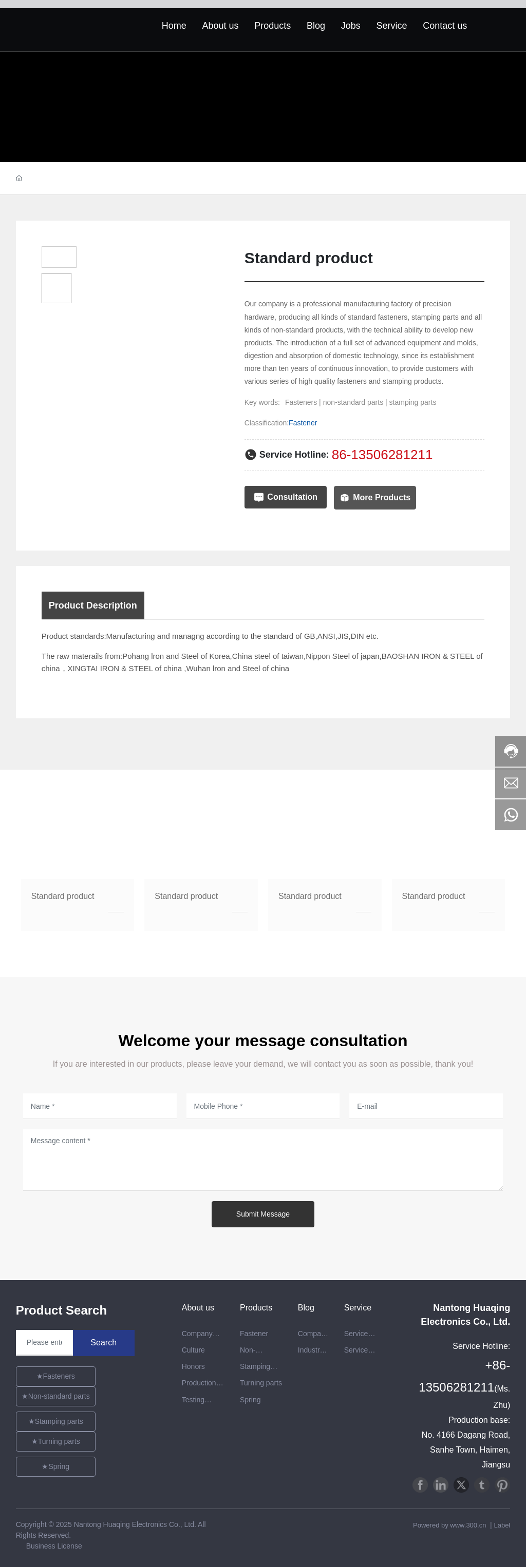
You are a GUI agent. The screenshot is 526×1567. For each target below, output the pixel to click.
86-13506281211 (382, 454)
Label (502, 1525)
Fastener (303, 423)
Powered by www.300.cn (450, 1525)
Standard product (63, 896)
